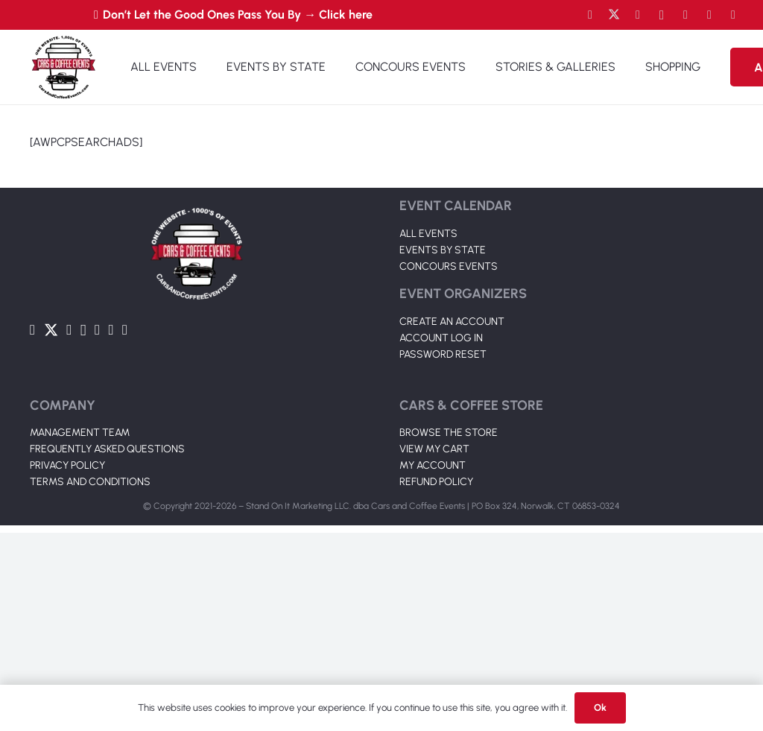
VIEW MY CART (434, 647)
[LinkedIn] (685, 15)
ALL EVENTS (428, 233)
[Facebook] (590, 15)
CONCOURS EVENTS (448, 266)
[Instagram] (662, 15)
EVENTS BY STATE (442, 250)
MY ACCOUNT (432, 663)
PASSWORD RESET (443, 354)
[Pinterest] (733, 15)
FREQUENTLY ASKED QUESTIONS (107, 647)
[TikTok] (709, 15)
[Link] (63, 67)
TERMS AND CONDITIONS (90, 680)
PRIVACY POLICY (67, 663)
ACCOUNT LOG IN (441, 338)
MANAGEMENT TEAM (80, 630)
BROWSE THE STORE (448, 630)
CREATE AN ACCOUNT (451, 321)
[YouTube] (638, 15)
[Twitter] (614, 15)
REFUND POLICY (436, 680)
